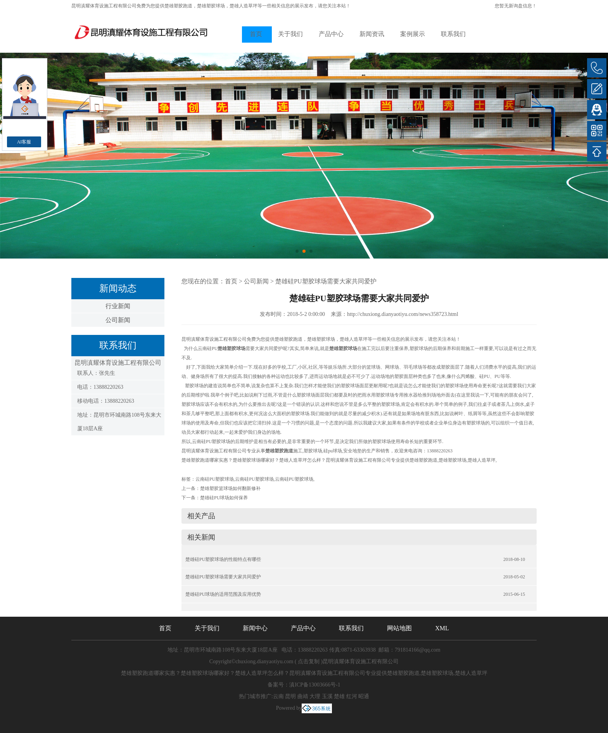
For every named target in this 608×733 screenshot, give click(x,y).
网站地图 (399, 628)
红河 (351, 696)
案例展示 (412, 34)
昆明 (290, 696)
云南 (278, 696)
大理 (314, 696)
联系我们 (453, 34)
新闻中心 (255, 628)
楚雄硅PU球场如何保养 (224, 497)
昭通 (363, 696)
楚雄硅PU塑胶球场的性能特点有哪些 (223, 559)
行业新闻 (117, 306)
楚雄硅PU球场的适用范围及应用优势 (223, 594)
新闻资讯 (371, 34)
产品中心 (331, 34)
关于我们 (290, 34)
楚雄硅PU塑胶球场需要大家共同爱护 (325, 281)
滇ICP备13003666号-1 (314, 685)
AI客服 (24, 142)
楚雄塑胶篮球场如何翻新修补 (230, 488)
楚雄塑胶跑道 (178, 6)
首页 (256, 34)
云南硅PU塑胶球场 (214, 479)
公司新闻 (117, 320)
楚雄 (339, 696)
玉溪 (327, 696)
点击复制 (309, 661)
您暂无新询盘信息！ (516, 6)
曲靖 (302, 696)
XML (442, 628)
